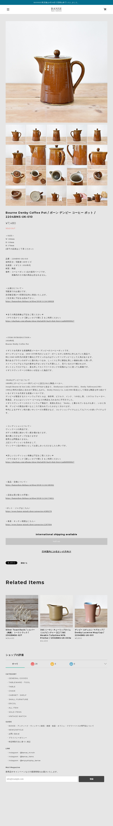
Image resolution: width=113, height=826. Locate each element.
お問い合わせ (14, 734)
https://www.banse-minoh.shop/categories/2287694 (29, 524)
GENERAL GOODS (18, 678)
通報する (24, 563)
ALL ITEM (13, 708)
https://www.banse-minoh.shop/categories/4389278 (29, 511)
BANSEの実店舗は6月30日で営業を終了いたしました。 (56, 2)
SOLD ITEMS (15, 712)
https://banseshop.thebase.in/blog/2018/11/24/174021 (30, 498)
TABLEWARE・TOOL (19, 682)
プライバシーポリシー (18, 738)
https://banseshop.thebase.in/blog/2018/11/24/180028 (30, 301)
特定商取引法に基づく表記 (20, 742)
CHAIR (12, 691)
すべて (15, 664)
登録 (91, 779)
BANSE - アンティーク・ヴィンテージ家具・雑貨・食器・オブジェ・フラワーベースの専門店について (51, 726)
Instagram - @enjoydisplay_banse (25, 760)
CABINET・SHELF (17, 695)
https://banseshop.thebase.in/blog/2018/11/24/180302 (30, 485)
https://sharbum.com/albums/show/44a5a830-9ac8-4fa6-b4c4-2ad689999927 (40, 321)
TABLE (12, 686)
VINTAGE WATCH (17, 716)
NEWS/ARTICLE (16, 730)
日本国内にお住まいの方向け (56, 551)
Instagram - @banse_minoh (22, 753)
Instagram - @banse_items (21, 756)
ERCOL (12, 703)
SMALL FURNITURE (18, 699)
